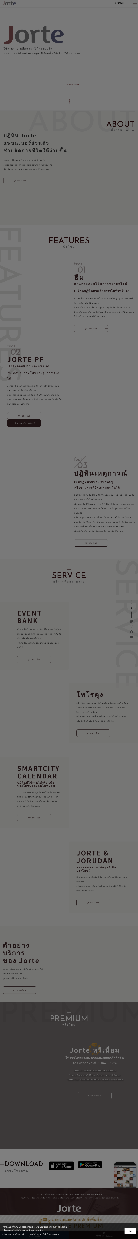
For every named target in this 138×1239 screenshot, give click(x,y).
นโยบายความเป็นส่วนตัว (13, 1234)
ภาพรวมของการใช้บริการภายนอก (43, 1234)
